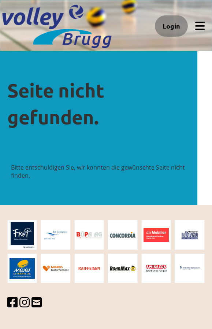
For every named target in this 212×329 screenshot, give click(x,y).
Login (171, 26)
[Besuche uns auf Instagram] (24, 302)
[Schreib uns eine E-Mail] (36, 302)
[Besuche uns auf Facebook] (12, 302)
